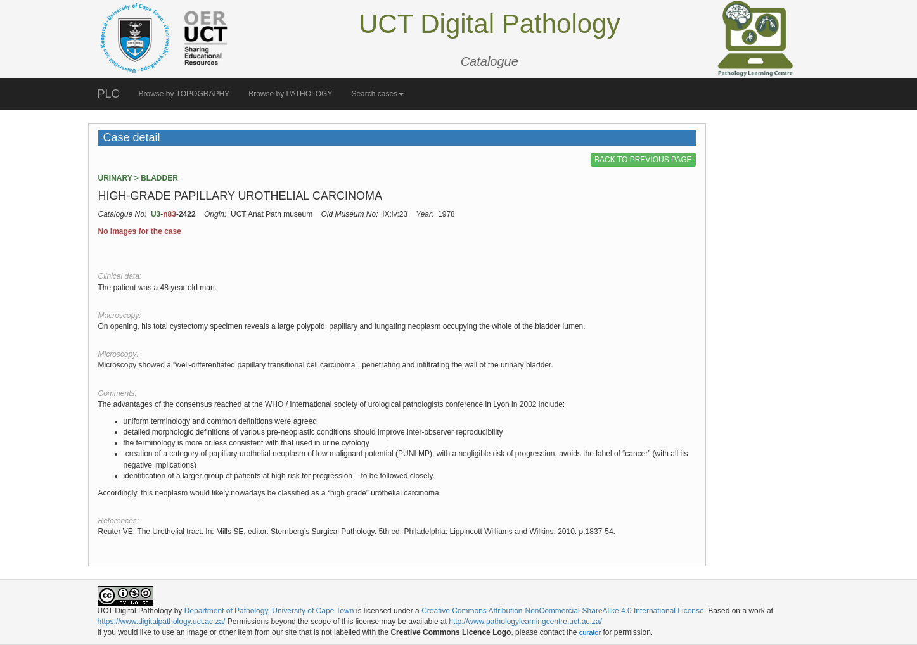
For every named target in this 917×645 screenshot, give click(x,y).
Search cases (377, 93)
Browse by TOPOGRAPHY (184, 93)
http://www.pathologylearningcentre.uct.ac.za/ (525, 621)
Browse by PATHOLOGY (290, 93)
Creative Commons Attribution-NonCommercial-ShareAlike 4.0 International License (562, 610)
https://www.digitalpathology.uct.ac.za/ (162, 621)
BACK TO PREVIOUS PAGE (642, 159)
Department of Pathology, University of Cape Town (269, 610)
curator (590, 632)
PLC (109, 93)
